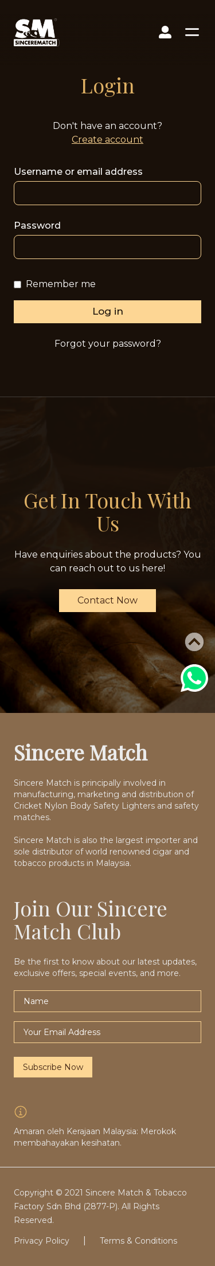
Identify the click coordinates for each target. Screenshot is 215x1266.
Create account (107, 139)
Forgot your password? (107, 343)
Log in (107, 311)
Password (37, 225)
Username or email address (78, 171)
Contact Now (107, 600)
